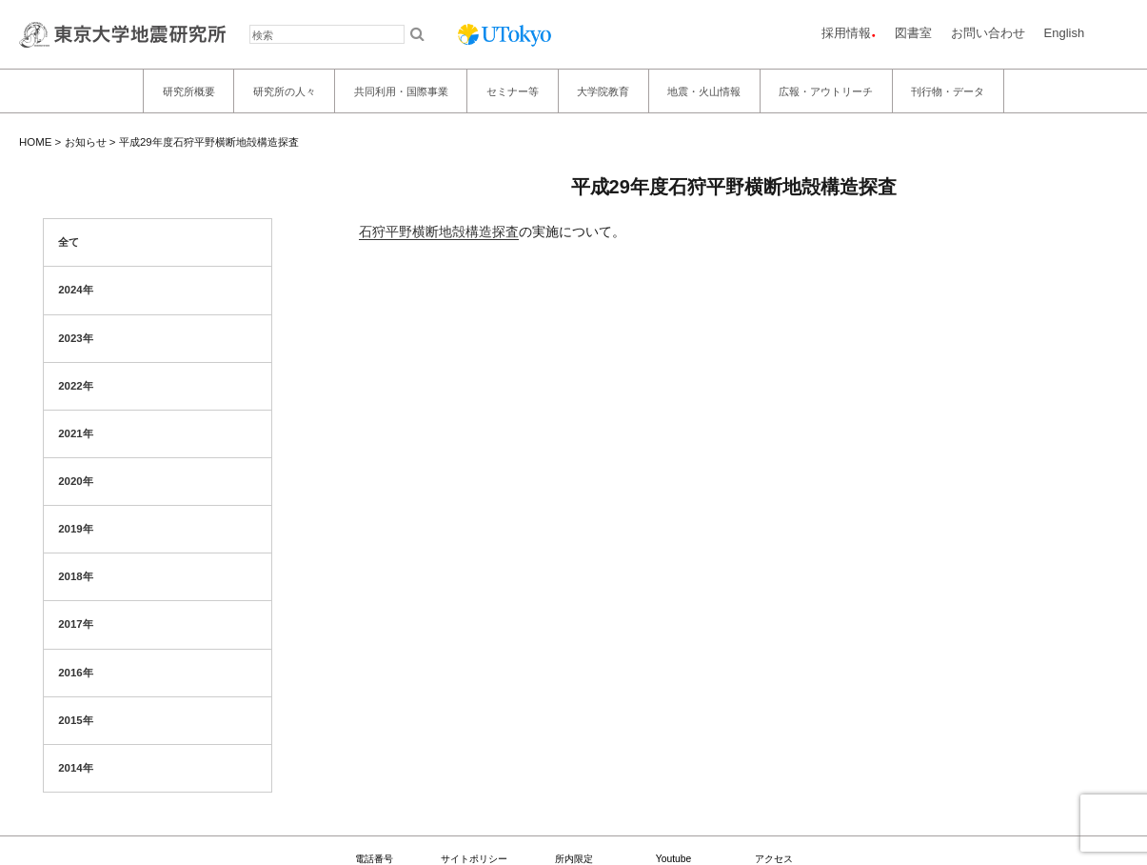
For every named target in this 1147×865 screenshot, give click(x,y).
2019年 (75, 528)
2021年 (75, 433)
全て (68, 242)
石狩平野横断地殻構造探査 (439, 231)
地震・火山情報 (704, 91)
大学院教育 (603, 91)
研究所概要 (189, 91)
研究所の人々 (284, 91)
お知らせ (86, 142)
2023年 (75, 338)
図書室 (913, 33)
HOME (35, 142)
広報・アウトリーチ (826, 91)
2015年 (75, 720)
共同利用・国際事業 (401, 91)
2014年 (75, 768)
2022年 (75, 386)
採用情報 (846, 33)
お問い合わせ (988, 33)
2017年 (75, 624)
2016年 (75, 672)
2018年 (75, 576)
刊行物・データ (947, 91)
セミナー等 (512, 91)
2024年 (75, 289)
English (1064, 33)
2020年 (75, 481)
